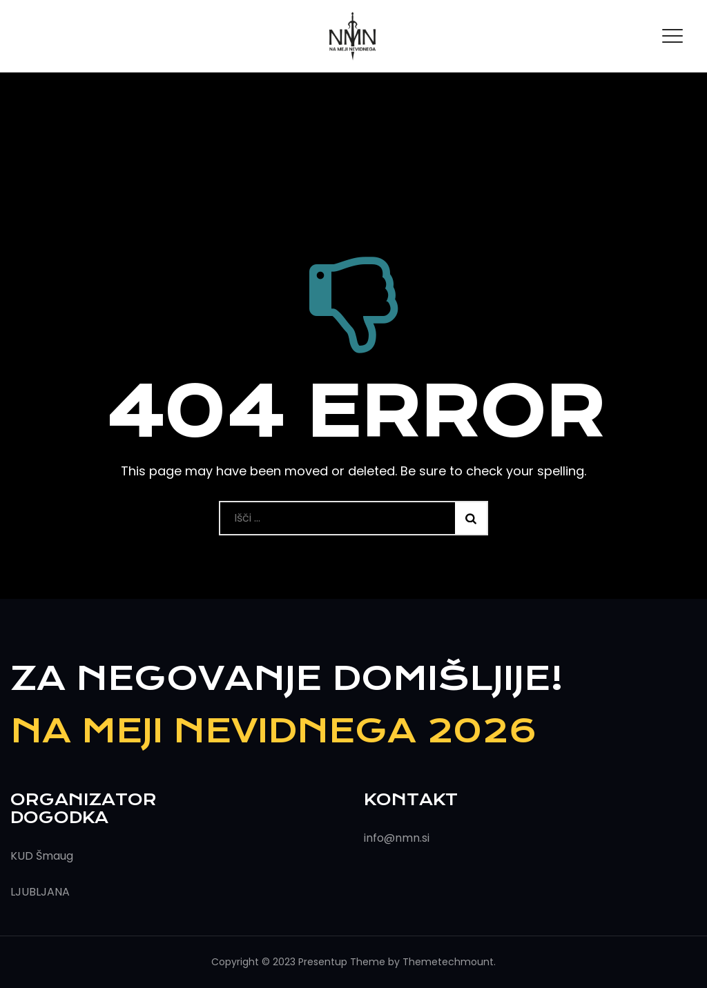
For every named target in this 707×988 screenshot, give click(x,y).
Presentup (322, 962)
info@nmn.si (396, 838)
